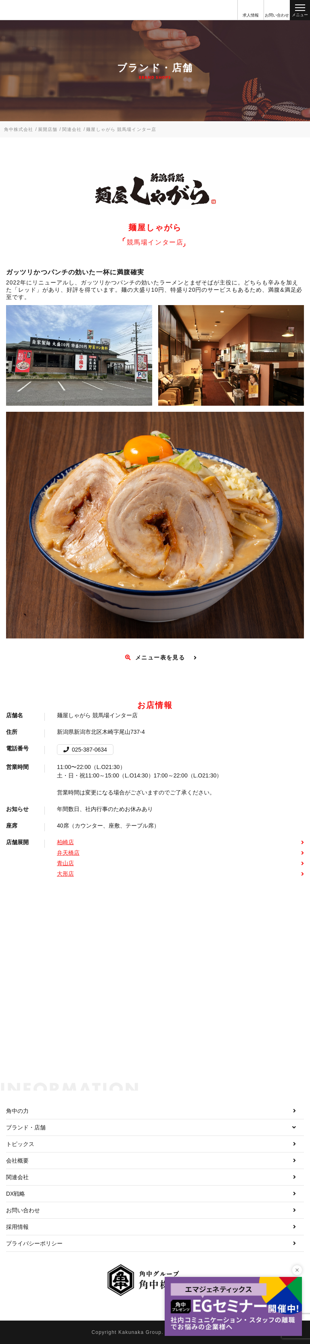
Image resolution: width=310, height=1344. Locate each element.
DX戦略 (15, 1193)
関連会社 (17, 1177)
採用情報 (17, 1227)
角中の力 (17, 1111)
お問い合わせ (23, 1210)
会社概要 (17, 1160)
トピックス (20, 1144)
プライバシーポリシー (34, 1243)
